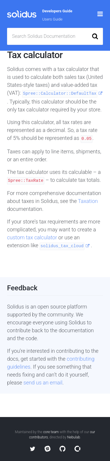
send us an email (42, 382)
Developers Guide (57, 11)
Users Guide (52, 19)
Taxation (88, 201)
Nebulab (73, 437)
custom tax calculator (32, 237)
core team (51, 432)
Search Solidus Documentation (43, 36)
